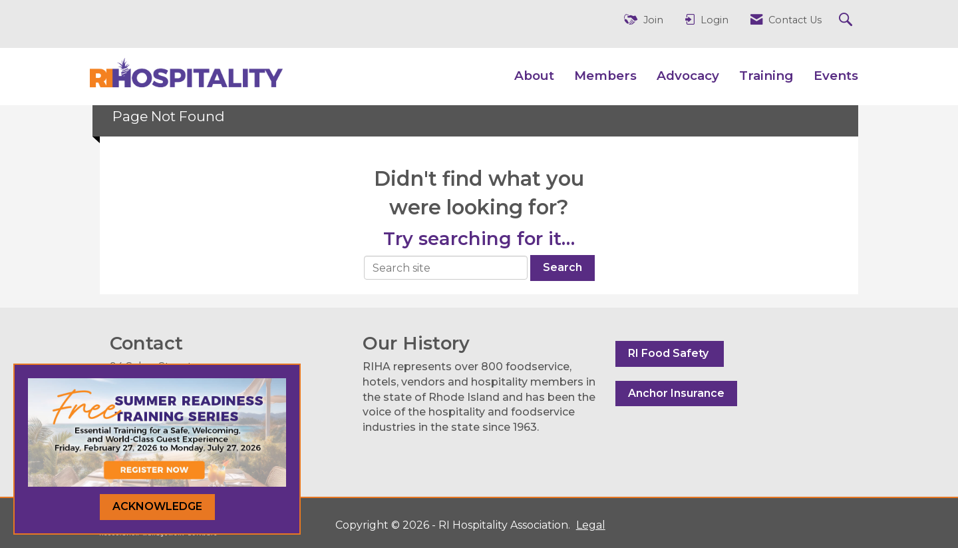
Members (605, 75)
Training (766, 75)
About (534, 75)
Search (562, 267)
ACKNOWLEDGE (157, 506)
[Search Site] (847, 20)
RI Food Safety (669, 353)
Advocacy (688, 75)
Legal (588, 525)
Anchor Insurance (676, 393)
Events (836, 75)
